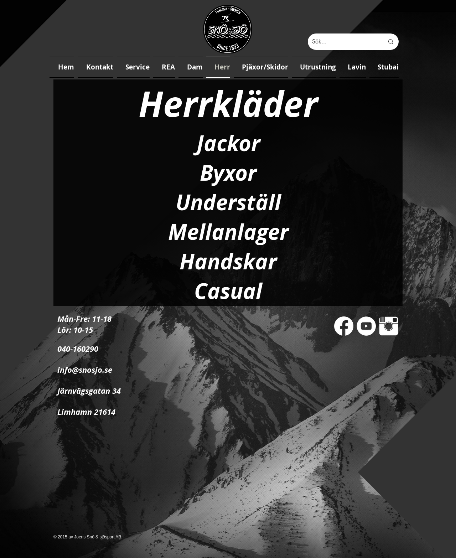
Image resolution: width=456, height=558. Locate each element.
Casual (228, 291)
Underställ (228, 202)
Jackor (228, 143)
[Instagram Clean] (388, 326)
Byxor (228, 172)
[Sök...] (342, 41)
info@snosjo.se (84, 369)
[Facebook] (343, 326)
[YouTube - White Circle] (366, 326)
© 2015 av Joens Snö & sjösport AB (88, 536)
